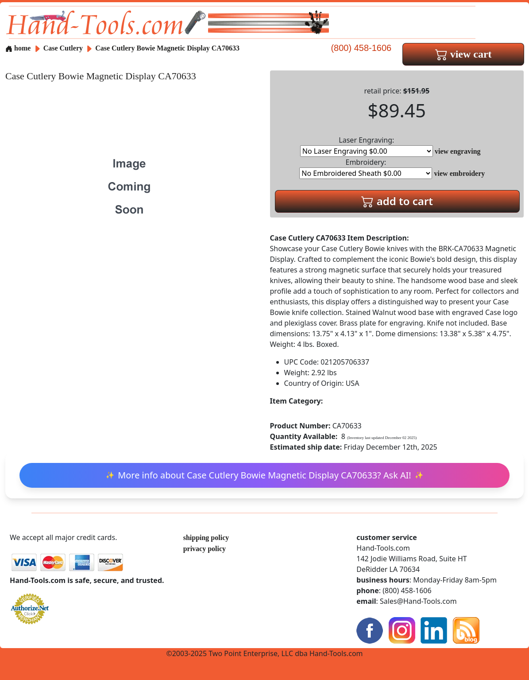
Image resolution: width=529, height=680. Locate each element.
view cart (463, 54)
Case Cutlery (64, 48)
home (18, 48)
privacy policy (204, 548)
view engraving (458, 151)
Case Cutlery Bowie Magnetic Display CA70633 (167, 48)
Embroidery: (365, 168)
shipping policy (206, 537)
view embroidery (459, 173)
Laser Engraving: (366, 146)
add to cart (397, 201)
